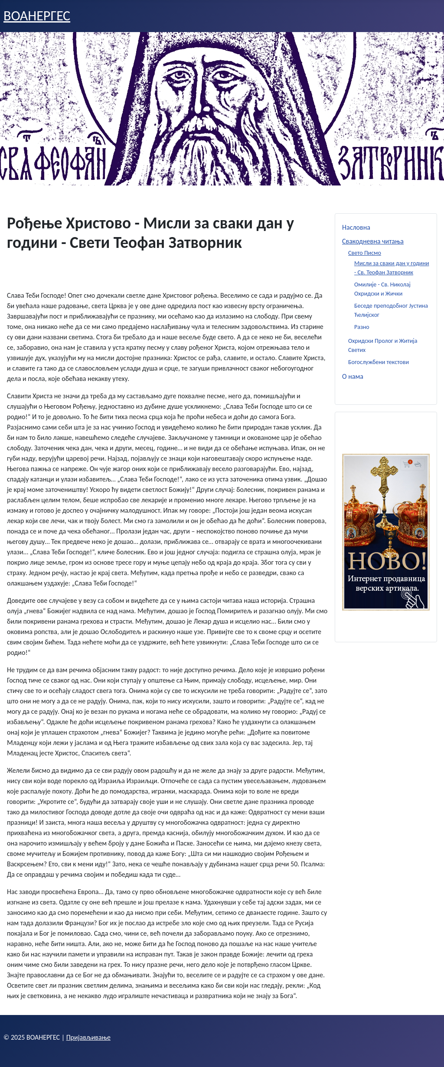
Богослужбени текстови (378, 362)
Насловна (356, 227)
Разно (361, 327)
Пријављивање (88, 1037)
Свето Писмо (364, 253)
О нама (352, 376)
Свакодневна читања (373, 241)
